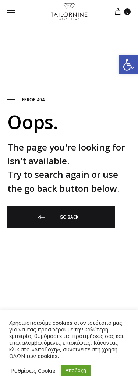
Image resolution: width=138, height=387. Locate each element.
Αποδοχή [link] (76, 370)
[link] (128, 64)
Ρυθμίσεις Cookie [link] (33, 370)
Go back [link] (57, 217)
